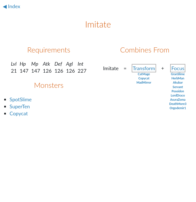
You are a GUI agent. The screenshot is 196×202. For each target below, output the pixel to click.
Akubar (178, 82)
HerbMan (177, 78)
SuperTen (20, 106)
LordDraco (178, 95)
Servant (178, 87)
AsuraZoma (178, 99)
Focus (177, 68)
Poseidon (178, 91)
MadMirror (143, 82)
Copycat (19, 113)
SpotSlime (21, 99)
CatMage (144, 74)
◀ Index (11, 6)
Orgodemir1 (178, 108)
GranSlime (178, 74)
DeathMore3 (177, 103)
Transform (144, 68)
